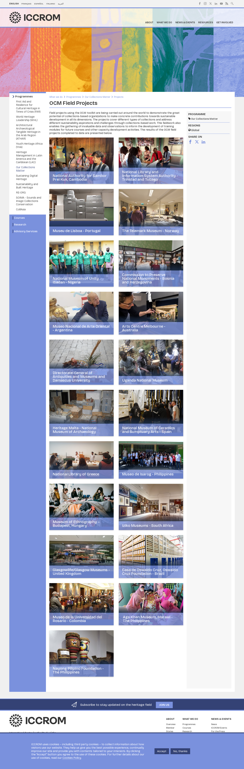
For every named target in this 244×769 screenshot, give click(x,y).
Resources (205, 22)
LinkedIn (216, 3)
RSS (226, 3)
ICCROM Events (219, 728)
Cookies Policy (71, 757)
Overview (171, 724)
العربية (60, 4)
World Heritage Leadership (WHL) (26, 118)
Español (38, 4)
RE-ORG (21, 192)
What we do (164, 22)
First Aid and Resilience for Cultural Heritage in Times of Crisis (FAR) (28, 106)
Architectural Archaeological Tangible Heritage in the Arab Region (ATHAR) (28, 132)
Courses (19, 217)
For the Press (218, 731)
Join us (164, 704)
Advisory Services (25, 231)
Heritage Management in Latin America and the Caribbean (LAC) (29, 157)
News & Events (185, 22)
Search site (232, 3)
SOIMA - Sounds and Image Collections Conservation (28, 201)
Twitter (210, 3)
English (14, 4)
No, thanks (180, 751)
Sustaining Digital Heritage (26, 177)
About (149, 22)
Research (20, 224)
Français (26, 4)
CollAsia (21, 209)
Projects (118, 97)
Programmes (24, 96)
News (214, 724)
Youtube (221, 3)
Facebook (199, 3)
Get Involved (224, 22)
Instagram (205, 3)
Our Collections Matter (97, 97)
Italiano (50, 4)
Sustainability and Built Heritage (27, 186)
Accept (161, 751)
